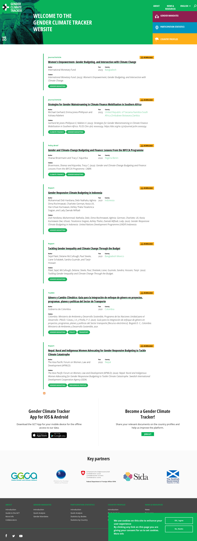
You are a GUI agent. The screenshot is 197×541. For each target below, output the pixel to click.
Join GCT (147, 434)
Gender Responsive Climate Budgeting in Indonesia (75, 193)
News (147, 509)
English (184, 5)
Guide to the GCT (13, 513)
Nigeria (108, 157)
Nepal (108, 362)
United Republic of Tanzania (119, 112)
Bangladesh (110, 69)
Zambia (136, 115)
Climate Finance (57, 132)
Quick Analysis (39, 513)
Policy (72, 332)
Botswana (127, 115)
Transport (83, 332)
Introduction (11, 509)
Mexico (120, 256)
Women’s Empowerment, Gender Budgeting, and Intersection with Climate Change (92, 62)
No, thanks (179, 530)
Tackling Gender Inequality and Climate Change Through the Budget (84, 248)
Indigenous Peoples (77, 385)
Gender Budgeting (57, 86)
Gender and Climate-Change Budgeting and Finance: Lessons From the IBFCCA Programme (95, 150)
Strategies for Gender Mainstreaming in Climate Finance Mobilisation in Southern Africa (94, 104)
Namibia (137, 112)
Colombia (109, 309)
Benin (115, 157)
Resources (149, 513)
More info (119, 534)
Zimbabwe (116, 115)
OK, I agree (179, 522)
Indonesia (109, 200)
